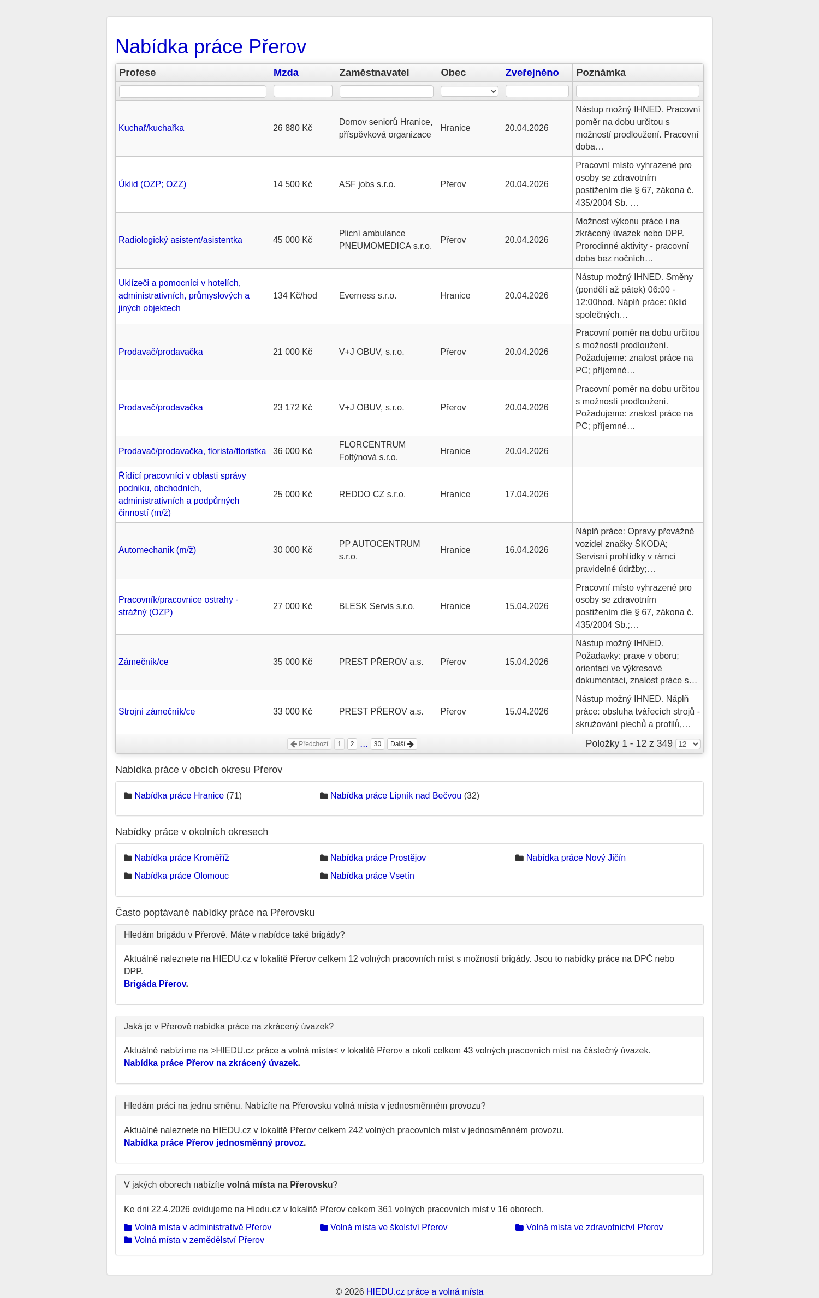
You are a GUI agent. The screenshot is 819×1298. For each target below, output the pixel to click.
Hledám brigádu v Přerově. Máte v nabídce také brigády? (234, 934)
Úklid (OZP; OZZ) (152, 184)
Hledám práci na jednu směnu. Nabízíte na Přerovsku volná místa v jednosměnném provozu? (305, 1105)
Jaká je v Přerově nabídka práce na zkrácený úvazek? (229, 1026)
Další (402, 744)
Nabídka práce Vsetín (372, 875)
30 (377, 744)
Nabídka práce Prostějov (378, 857)
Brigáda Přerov (155, 984)
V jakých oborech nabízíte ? (230, 1184)
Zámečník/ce (143, 661)
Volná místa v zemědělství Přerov (194, 1240)
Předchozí (309, 744)
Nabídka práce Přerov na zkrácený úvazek (211, 1063)
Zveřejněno (532, 72)
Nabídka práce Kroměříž (181, 857)
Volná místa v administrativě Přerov (197, 1227)
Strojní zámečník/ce (156, 711)
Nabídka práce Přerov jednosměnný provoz (214, 1142)
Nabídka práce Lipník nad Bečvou (395, 795)
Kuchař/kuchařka (151, 128)
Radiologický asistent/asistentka (180, 240)
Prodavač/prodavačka (160, 351)
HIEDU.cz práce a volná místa (424, 1291)
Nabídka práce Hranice (179, 795)
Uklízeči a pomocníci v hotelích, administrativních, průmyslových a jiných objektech (184, 295)
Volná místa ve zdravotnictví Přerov (589, 1227)
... (364, 743)
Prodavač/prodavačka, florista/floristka (192, 451)
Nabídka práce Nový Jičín (576, 857)
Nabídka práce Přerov (210, 46)
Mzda (286, 72)
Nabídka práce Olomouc (181, 875)
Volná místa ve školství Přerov (384, 1227)
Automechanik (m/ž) (157, 550)
